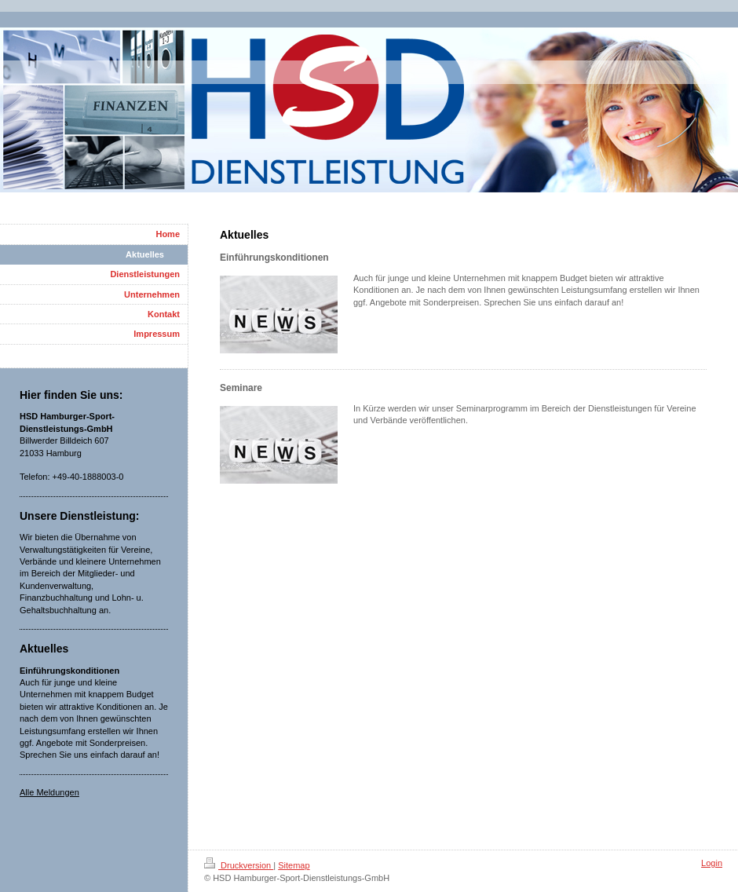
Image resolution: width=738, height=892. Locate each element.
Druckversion (238, 865)
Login (711, 863)
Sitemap (293, 865)
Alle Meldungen (49, 792)
